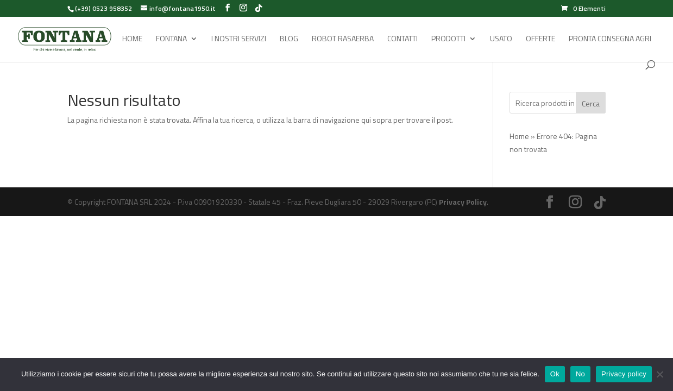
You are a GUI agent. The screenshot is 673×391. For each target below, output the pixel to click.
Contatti (402, 39)
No (580, 374)
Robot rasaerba (343, 39)
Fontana (171, 39)
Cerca (591, 103)
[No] (659, 374)
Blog (289, 39)
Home (132, 39)
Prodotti (448, 39)
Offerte (540, 39)
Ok (554, 374)
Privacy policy (623, 374)
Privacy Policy (463, 201)
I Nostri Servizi (238, 39)
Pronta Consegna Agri (610, 39)
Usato (501, 39)
